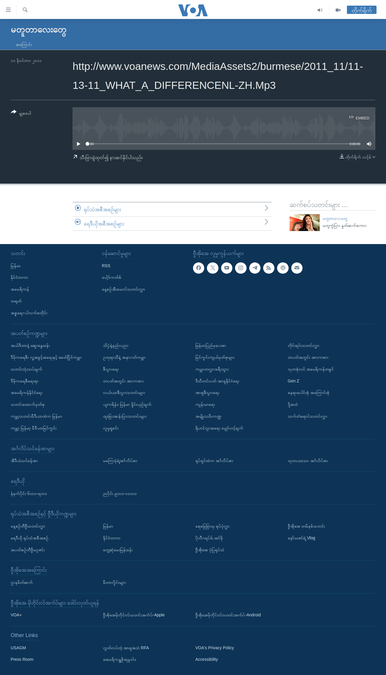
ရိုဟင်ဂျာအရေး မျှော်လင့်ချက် (219, 428)
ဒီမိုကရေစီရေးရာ (24, 381)
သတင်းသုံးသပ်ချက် (26, 369)
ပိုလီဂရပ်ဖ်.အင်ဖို (209, 537)
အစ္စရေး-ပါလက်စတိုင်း (29, 312)
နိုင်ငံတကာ (19, 277)
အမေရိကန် (20, 289)
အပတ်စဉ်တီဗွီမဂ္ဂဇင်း (28, 549)
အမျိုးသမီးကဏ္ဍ (208, 416)
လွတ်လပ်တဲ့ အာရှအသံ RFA (126, 647)
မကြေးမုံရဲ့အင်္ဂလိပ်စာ (120, 460)
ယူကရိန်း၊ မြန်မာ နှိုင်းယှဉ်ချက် (127, 404)
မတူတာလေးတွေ (335, 218)
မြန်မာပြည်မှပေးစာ (210, 345)
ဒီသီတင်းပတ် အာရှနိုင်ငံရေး (217, 381)
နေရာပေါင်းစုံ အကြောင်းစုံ (308, 392)
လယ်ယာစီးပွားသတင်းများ (124, 392)
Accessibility (206, 659)
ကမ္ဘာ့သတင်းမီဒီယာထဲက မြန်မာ (36, 416)
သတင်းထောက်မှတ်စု (28, 404)
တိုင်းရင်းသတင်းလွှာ (303, 345)
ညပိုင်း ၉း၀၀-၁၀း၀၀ (120, 493)
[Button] (21, 113)
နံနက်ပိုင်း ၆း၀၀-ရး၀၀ (29, 493)
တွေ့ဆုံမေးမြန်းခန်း (118, 549)
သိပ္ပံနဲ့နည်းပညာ (115, 345)
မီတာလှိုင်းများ (114, 582)
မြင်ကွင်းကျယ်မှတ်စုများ (214, 357)
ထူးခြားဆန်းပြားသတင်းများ (125, 416)
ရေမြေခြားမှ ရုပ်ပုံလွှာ (212, 526)
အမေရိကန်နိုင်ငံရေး (26, 392)
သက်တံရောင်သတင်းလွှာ (307, 416)
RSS (106, 265)
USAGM (18, 647)
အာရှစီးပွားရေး (207, 392)
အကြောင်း (23, 44)
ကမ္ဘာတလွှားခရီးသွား (212, 369)
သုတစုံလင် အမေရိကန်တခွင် (311, 369)
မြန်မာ (16, 265)
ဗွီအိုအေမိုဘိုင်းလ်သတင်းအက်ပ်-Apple (134, 615)
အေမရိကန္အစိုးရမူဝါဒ (119, 659)
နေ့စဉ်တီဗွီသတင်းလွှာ (28, 526)
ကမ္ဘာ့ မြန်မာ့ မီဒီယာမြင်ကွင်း (34, 428)
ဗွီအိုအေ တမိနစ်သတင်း (306, 526)
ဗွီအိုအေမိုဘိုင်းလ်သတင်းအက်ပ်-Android (228, 615)
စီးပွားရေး (111, 369)
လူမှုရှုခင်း (110, 428)
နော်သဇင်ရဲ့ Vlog (301, 537)
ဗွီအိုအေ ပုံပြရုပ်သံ (209, 549)
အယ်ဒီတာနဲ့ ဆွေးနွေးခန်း (30, 345)
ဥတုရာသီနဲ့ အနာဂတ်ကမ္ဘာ (124, 357)
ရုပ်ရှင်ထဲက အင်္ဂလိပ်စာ (214, 460)
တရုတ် (16, 301)
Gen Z (293, 381)
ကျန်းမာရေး (205, 404)
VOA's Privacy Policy (214, 647)
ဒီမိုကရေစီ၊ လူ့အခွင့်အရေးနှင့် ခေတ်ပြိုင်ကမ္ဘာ (46, 357)
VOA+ (16, 615)
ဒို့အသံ (293, 404)
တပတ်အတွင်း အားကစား (123, 381)
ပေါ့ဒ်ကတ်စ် (111, 277)
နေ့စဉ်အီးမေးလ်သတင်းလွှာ (123, 289)
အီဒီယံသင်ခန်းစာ (24, 460)
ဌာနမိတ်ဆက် (22, 582)
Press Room (22, 659)
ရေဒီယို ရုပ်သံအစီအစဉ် (30, 537)
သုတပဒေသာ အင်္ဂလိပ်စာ (308, 460)
